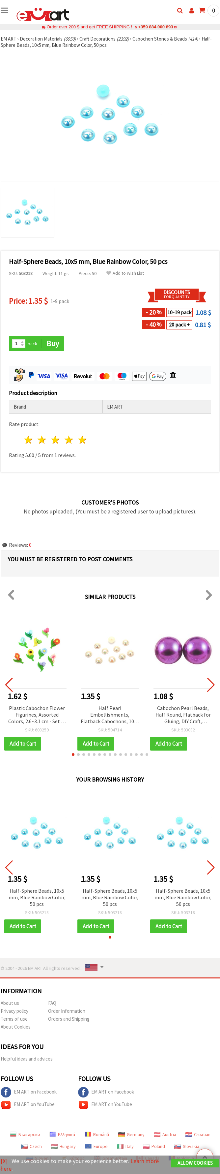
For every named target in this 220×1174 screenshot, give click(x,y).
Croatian (197, 1134)
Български (25, 1134)
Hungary (63, 1146)
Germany (131, 1134)
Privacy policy (14, 1011)
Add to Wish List (125, 273)
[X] (4, 1161)
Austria (165, 1134)
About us (10, 1003)
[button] (73, 754)
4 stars (69, 440)
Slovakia (186, 1146)
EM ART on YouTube (28, 1104)
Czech (31, 1146)
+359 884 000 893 (155, 26)
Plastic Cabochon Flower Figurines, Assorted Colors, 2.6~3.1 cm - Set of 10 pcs (37, 715)
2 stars (42, 440)
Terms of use (14, 1019)
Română (97, 1134)
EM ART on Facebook (29, 1092)
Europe (96, 1146)
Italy (125, 1146)
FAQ (52, 1003)
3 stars (56, 440)
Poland (154, 1146)
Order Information (66, 1011)
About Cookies (16, 1027)
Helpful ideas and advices (27, 1059)
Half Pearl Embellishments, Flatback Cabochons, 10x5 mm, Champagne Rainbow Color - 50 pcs (110, 715)
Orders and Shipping (69, 1019)
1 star (29, 440)
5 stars (82, 440)
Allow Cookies (195, 1163)
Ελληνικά (62, 1134)
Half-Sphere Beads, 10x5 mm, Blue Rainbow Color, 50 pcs (37, 897)
